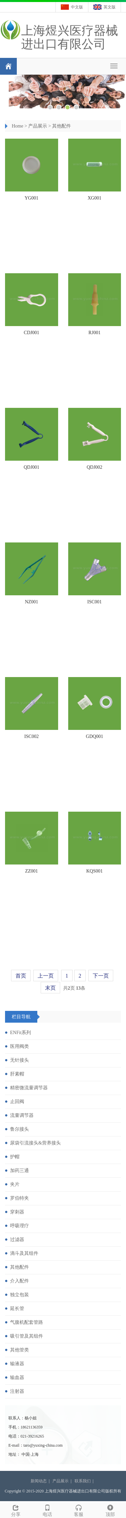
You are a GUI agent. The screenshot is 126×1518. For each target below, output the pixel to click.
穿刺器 (17, 1211)
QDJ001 (31, 467)
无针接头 (19, 1060)
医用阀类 (19, 1046)
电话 (47, 1510)
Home (17, 126)
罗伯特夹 (19, 1198)
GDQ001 (94, 736)
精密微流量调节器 (29, 1087)
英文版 (109, 7)
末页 (50, 988)
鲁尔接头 (19, 1129)
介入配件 (19, 1280)
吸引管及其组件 (26, 1336)
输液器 (17, 1363)
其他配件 (61, 126)
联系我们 (83, 1481)
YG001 (31, 198)
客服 (79, 1510)
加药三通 (19, 1170)
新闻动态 (39, 1481)
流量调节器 (22, 1115)
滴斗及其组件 (24, 1253)
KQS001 (94, 871)
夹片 (14, 1184)
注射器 (17, 1391)
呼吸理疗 (19, 1225)
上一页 (46, 976)
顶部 (110, 1510)
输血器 (17, 1377)
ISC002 (31, 736)
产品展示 (37, 126)
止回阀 (17, 1101)
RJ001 (94, 332)
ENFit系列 (20, 1032)
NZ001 (31, 601)
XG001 (94, 198)
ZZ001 (31, 871)
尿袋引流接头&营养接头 (35, 1142)
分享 (16, 1510)
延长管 (17, 1308)
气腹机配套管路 (26, 1322)
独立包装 (19, 1294)
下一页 (101, 976)
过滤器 (17, 1239)
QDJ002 (94, 467)
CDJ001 (31, 332)
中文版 (77, 7)
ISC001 (94, 601)
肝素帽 (17, 1073)
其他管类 (19, 1349)
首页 (20, 976)
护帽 (14, 1156)
